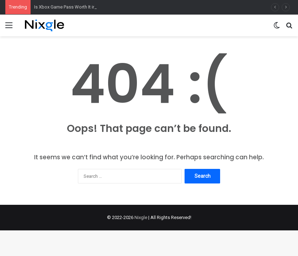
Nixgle (140, 217)
